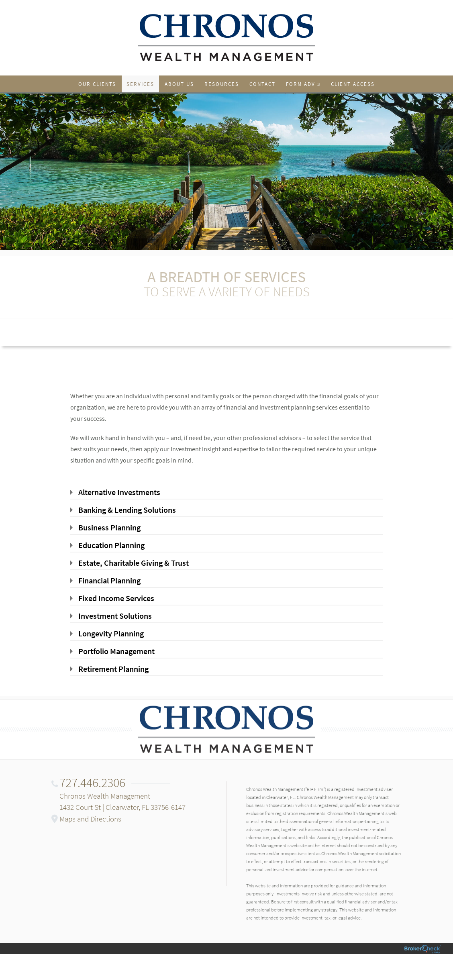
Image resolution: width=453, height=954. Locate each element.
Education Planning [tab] (111, 545)
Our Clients (97, 84)
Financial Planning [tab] (109, 580)
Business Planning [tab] (109, 527)
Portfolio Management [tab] (116, 651)
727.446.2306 (92, 783)
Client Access (353, 84)
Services (140, 84)
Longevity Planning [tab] (111, 633)
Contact (262, 84)
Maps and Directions (90, 819)
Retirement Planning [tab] (113, 669)
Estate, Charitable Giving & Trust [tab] (133, 563)
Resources (221, 84)
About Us (179, 84)
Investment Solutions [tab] (115, 616)
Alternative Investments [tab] (119, 492)
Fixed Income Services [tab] (116, 598)
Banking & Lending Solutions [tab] (127, 510)
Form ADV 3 (303, 84)
